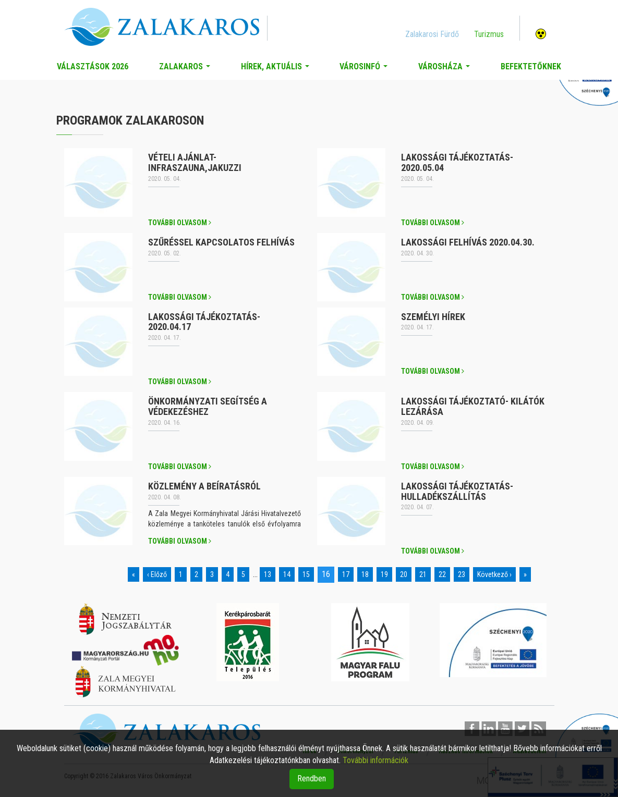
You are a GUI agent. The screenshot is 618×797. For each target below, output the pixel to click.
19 (384, 574)
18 (365, 574)
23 (461, 574)
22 (442, 574)
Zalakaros (186, 69)
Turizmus (489, 34)
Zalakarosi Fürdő (432, 34)
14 (286, 574)
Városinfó (366, 69)
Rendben (311, 778)
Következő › (494, 574)
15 (306, 574)
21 (423, 574)
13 (267, 574)
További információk (375, 760)
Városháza (446, 69)
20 (403, 574)
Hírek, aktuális (277, 69)
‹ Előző (157, 574)
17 (345, 574)
